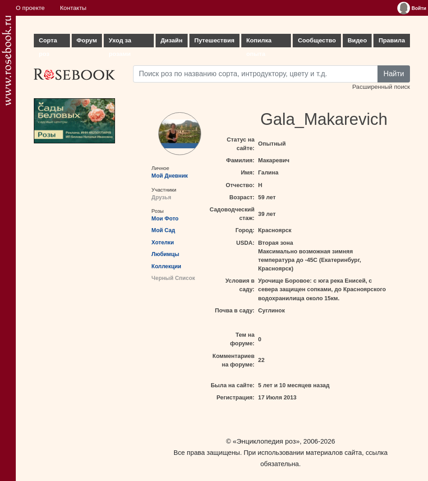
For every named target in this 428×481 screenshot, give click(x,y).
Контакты (73, 8)
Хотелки (163, 242)
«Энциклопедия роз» (266, 441)
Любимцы (165, 254)
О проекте (30, 8)
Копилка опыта (259, 42)
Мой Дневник (170, 176)
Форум (87, 40)
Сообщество (317, 40)
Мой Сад (163, 230)
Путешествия (214, 40)
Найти (393, 74)
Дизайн (172, 40)
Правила (391, 40)
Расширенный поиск (381, 86)
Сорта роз (48, 42)
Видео (357, 40)
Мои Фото (165, 218)
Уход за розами (120, 42)
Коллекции (166, 266)
